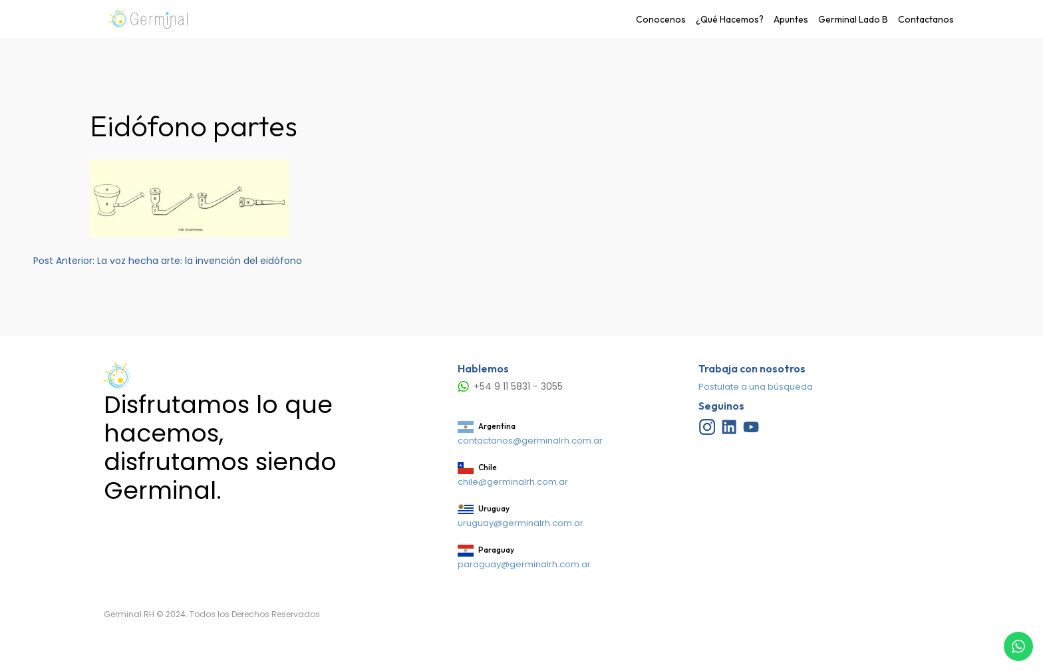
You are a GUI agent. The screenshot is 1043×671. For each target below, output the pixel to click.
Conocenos (661, 19)
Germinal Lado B (853, 19)
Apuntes (791, 19)
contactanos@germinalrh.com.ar (530, 440)
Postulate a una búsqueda (755, 386)
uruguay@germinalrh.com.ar (520, 523)
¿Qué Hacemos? (730, 19)
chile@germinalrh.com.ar (513, 481)
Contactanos (926, 19)
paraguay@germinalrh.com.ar (524, 564)
